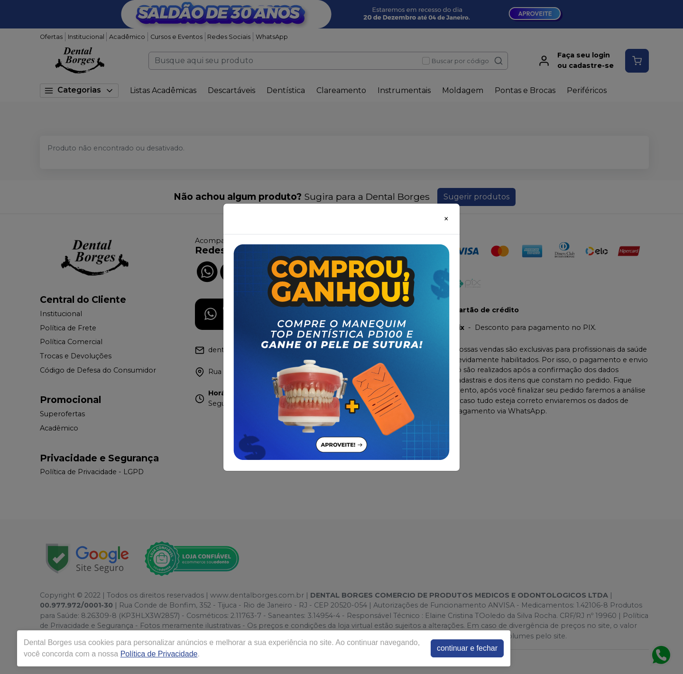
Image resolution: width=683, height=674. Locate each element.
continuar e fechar (467, 648)
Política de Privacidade (159, 654)
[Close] (446, 218)
